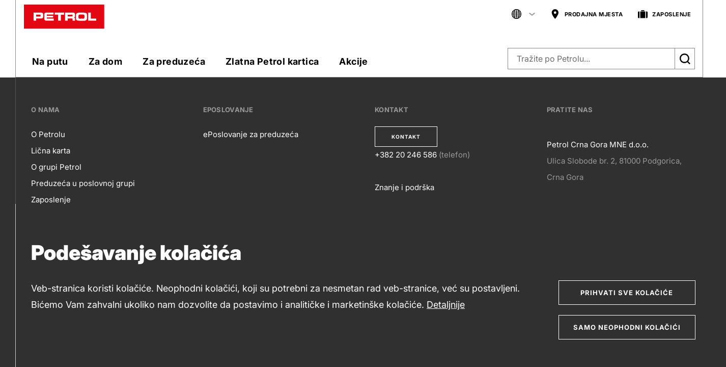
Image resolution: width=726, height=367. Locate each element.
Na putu (50, 61)
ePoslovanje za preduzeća (250, 134)
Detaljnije (446, 304)
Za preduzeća (174, 61)
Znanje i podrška (404, 187)
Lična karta (50, 150)
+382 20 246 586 (406, 155)
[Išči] (685, 58)
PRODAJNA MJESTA (586, 14)
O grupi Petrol (56, 167)
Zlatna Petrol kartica (272, 61)
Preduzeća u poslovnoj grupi (83, 183)
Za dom (105, 61)
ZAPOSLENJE (664, 14)
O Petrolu (48, 134)
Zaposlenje (51, 199)
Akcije (353, 61)
